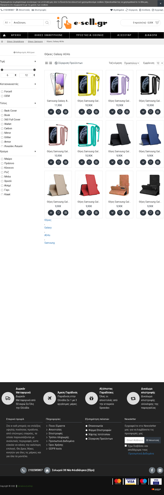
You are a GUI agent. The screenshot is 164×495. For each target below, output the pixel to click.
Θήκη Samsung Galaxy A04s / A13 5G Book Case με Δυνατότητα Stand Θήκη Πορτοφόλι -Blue (150, 151)
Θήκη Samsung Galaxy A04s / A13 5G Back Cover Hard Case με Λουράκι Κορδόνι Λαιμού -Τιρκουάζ (89, 151)
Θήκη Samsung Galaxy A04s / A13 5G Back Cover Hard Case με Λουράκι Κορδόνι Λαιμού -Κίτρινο (89, 100)
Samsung (49, 242)
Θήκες (48, 220)
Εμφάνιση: (150, 62)
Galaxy (48, 227)
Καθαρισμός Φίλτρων (25, 52)
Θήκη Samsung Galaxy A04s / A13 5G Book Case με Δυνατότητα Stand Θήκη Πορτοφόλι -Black (119, 151)
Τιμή (2, 61)
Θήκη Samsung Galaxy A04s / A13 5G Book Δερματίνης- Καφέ (119, 201)
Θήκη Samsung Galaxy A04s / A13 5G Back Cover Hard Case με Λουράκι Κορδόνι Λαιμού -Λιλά (119, 100)
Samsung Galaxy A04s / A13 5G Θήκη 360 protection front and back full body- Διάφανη (58, 100)
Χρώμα (4, 151)
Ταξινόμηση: (105, 62)
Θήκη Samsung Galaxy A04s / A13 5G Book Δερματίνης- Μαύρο (150, 201)
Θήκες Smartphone (15, 41)
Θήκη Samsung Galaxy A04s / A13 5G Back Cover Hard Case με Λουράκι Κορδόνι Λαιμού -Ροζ (58, 151)
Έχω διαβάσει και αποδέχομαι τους (139, 450)
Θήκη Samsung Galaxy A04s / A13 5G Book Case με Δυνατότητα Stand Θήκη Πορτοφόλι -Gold (58, 201)
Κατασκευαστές (9, 84)
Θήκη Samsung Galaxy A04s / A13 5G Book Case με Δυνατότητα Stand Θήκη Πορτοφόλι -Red (89, 201)
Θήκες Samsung (35, 41)
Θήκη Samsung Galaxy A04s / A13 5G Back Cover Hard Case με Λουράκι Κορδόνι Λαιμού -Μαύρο (150, 100)
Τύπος (3, 103)
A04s (47, 235)
